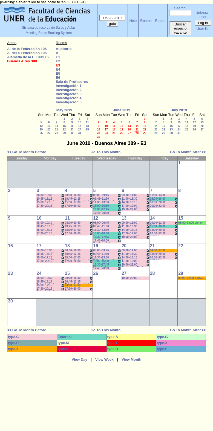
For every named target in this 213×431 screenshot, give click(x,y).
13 (48, 125)
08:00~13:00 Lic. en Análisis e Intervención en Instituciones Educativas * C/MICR (191, 223)
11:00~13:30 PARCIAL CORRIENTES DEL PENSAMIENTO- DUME (162, 195)
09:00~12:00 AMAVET (192, 277)
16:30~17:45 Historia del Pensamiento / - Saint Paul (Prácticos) (107, 209)
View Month (131, 359)
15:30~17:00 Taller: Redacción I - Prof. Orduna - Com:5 (79, 202)
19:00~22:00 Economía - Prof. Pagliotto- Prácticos (136, 209)
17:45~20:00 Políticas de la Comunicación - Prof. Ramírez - (107, 213)
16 (71, 125)
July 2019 (179, 110)
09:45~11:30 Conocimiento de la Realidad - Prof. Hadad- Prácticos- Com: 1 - (107, 199)
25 (87, 129)
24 (79, 129)
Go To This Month (106, 152)
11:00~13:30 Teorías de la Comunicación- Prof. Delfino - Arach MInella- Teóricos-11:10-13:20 (136, 199)
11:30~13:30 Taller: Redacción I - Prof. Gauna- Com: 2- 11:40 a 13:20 (107, 202)
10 (79, 122)
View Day (79, 359)
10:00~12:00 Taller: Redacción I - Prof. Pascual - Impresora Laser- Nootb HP (164, 223)
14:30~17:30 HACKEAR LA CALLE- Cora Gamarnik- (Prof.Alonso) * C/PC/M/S (159, 250)
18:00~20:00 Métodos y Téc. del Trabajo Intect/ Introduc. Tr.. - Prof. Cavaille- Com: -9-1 (164, 202)
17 (79, 125)
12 (41, 125)
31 (79, 133)
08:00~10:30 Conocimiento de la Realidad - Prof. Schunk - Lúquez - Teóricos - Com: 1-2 (79, 195)
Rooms (145, 21)
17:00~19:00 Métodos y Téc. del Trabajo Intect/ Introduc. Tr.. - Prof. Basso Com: (136, 206)
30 (71, 133)
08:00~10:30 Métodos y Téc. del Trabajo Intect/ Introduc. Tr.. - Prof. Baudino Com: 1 (51, 195)
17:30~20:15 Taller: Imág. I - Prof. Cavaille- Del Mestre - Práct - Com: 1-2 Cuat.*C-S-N (51, 206)
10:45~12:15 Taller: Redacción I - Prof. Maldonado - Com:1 (79, 199)
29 (64, 133)
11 (87, 122)
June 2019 (121, 110)
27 (48, 133)
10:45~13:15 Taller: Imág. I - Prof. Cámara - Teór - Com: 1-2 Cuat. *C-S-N (51, 199)
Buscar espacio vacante (180, 28)
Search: (180, 8)
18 (87, 125)
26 (41, 133)
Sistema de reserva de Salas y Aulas (48, 28)
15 (64, 125)
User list (203, 29)
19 (41, 129)
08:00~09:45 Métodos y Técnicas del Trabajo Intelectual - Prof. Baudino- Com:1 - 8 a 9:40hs (107, 195)
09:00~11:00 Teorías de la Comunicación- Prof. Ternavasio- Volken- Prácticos (136, 195)
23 (71, 129)
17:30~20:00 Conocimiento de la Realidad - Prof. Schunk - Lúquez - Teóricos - (79, 206)
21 (56, 129)
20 (48, 129)
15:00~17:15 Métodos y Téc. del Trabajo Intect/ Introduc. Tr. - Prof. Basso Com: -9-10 (51, 202)
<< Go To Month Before (26, 152)
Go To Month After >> (188, 152)
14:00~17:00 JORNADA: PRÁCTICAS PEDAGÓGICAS (75, 285)
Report (160, 21)
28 (56, 133)
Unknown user (202, 15)
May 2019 (64, 110)
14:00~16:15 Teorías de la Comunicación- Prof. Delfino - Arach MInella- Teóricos (136, 202)
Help (133, 21)
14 (56, 125)
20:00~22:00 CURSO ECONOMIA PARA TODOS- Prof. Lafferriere (164, 206)
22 (64, 129)
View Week (104, 359)
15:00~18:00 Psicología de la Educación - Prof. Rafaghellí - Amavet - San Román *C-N (164, 199)
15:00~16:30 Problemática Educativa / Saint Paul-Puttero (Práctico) (107, 206)
